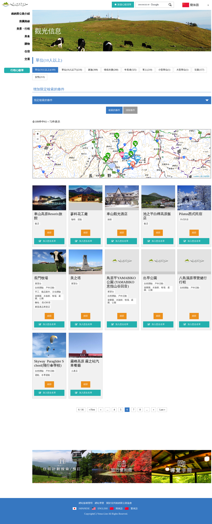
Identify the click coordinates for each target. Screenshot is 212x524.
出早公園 (150, 278)
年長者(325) (130, 70)
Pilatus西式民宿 (190, 214)
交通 (27, 59)
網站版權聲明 (86, 503)
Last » (162, 409)
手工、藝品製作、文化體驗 (48, 292)
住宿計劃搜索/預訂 (62, 466)
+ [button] (38, 134)
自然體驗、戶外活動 (44, 288)
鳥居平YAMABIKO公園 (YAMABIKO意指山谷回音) (121, 282)
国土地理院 (205, 176)
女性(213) (40, 77)
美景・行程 (23, 28)
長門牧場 (41, 278)
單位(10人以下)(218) (72, 70)
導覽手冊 (181, 466)
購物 (27, 43)
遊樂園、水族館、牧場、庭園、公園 (48, 297)
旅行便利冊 (122, 466)
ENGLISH (103, 508)
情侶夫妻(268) (111, 70)
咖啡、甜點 (76, 219)
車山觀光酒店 (117, 214)
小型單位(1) (164, 70)
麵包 (37, 302)
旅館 (109, 219)
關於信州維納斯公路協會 (119, 503)
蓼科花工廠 (79, 214)
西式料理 (46, 302)
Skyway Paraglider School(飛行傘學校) (49, 363)
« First (92, 409)
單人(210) (147, 70)
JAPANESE (84, 508)
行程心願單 (17, 70)
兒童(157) (199, 70)
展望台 (38, 283)
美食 (27, 36)
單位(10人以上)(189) (45, 70)
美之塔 (75, 278)
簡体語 (119, 508)
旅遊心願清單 (122, 4)
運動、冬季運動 (42, 375)
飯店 (37, 224)
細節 (49, 232)
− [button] (38, 139)
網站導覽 (99, 503)
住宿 (27, 51)
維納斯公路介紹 (20, 13)
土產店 (74, 371)
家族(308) (93, 70)
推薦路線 (24, 21)
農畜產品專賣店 (42, 307)
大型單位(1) (182, 70)
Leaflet (196, 176)
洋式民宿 (184, 219)
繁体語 (134, 508)
